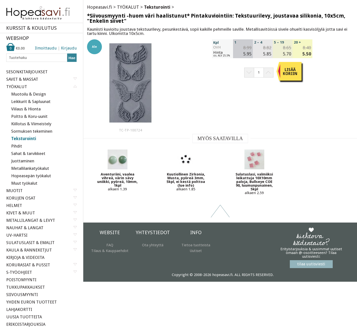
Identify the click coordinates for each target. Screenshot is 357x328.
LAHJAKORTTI (19, 309)
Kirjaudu (69, 48)
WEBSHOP (17, 38)
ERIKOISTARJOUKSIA (25, 324)
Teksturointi (23, 138)
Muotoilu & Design (28, 94)
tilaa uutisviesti (311, 264)
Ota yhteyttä (152, 245)
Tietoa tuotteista (195, 245)
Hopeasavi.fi (99, 7)
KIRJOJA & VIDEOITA (25, 257)
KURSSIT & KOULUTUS (31, 28)
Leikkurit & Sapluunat (31, 101)
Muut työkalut (24, 183)
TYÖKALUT (128, 7)
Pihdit (16, 146)
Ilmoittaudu (46, 48)
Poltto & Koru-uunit (29, 116)
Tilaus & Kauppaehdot (109, 251)
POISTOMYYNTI (21, 279)
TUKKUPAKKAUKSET (25, 287)
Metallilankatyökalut (30, 168)
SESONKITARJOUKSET (27, 71)
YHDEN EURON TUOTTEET (31, 302)
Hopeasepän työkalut (31, 175)
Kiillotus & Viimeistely (31, 123)
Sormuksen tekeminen (31, 131)
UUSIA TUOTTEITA (24, 316)
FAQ (109, 245)
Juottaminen (22, 160)
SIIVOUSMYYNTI (22, 294)
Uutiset (196, 251)
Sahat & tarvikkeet (28, 153)
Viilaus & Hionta (26, 108)
